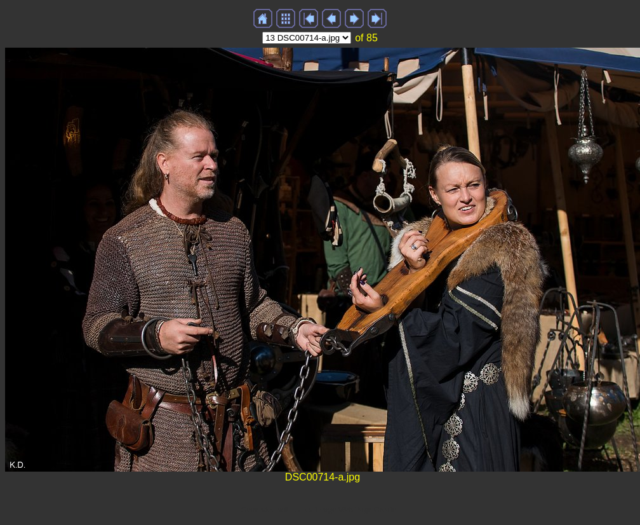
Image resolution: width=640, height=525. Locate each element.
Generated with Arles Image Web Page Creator (320, 509)
